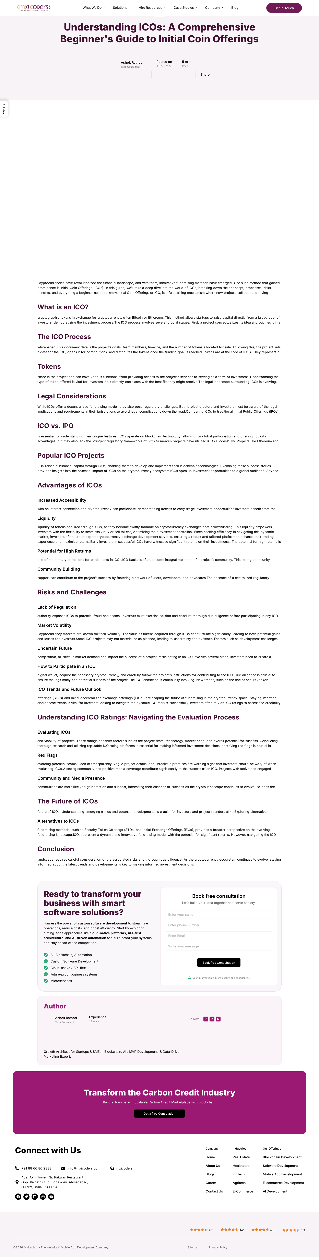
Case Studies (184, 7)
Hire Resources (150, 7)
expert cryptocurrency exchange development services (129, 537)
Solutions (120, 7)
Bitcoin (137, 317)
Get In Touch (284, 8)
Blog (234, 7)
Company (212, 7)
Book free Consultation (219, 963)
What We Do (92, 7)
